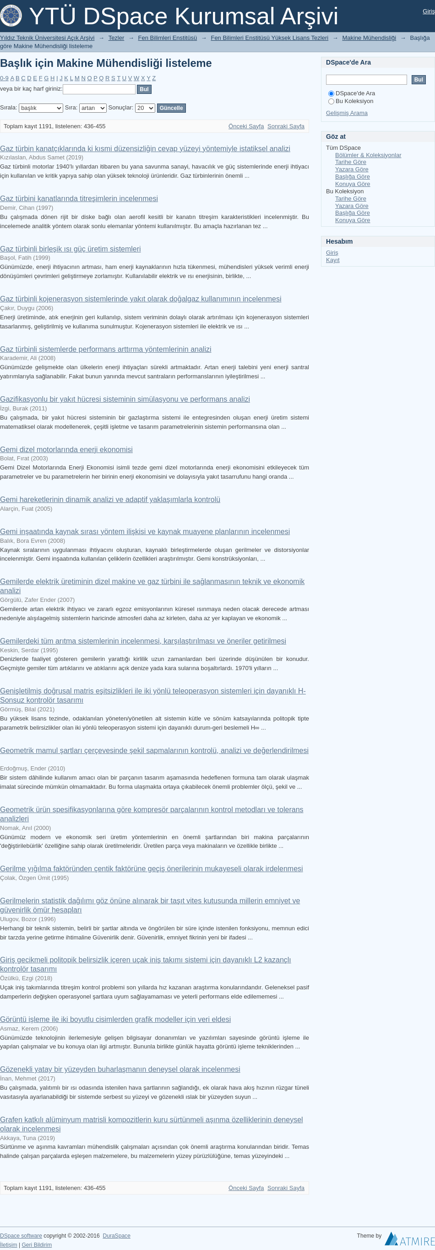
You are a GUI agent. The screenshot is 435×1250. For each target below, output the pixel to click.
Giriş (429, 11)
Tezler (117, 37)
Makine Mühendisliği (369, 37)
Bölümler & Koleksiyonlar (368, 155)
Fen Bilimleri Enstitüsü (167, 37)
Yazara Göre (352, 169)
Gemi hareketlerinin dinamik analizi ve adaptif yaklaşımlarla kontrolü (110, 499)
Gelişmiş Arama (347, 112)
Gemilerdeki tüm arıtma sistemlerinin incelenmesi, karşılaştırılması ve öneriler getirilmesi (143, 641)
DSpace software (21, 1236)
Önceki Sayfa (246, 126)
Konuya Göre (352, 183)
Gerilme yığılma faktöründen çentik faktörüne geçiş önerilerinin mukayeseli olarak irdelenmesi (151, 869)
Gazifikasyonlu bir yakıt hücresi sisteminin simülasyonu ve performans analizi (125, 399)
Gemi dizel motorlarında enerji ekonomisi (66, 449)
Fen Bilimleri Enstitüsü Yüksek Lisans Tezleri (269, 37)
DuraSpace (116, 1236)
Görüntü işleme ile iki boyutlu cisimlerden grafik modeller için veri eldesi (115, 1019)
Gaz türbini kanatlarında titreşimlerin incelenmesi (79, 198)
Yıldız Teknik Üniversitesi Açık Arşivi (47, 37)
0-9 (4, 78)
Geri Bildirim (37, 1245)
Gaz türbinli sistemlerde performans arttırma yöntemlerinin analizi (106, 349)
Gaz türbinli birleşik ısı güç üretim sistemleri (70, 249)
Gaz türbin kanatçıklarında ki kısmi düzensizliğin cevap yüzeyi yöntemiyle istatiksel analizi (145, 149)
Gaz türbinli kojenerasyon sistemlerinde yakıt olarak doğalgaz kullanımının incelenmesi (141, 299)
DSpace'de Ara (351, 93)
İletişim (8, 1245)
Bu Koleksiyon (350, 101)
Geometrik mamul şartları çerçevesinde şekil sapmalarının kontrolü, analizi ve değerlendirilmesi (154, 750)
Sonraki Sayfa (285, 126)
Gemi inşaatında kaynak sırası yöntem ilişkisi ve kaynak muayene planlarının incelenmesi (145, 531)
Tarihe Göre (350, 161)
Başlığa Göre (352, 176)
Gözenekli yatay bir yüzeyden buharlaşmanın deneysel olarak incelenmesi (120, 1069)
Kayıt (333, 260)
